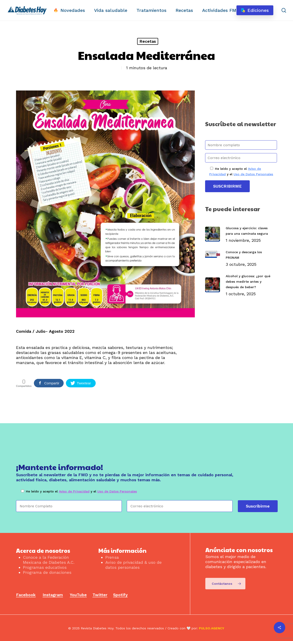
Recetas (147, 41)
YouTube (78, 594)
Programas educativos (45, 567)
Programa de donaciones (47, 572)
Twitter (99, 594)
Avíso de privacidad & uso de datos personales (133, 565)
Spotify (120, 594)
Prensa (112, 557)
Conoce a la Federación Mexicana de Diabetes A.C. (48, 560)
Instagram (53, 594)
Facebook (26, 594)
